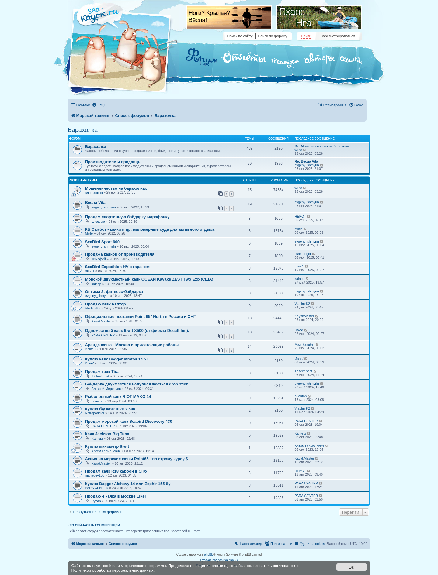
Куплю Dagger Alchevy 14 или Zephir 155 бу (128, 483)
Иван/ (89, 363)
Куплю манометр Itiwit (107, 446)
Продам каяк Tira (102, 371)
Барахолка (83, 129)
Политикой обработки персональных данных (112, 570)
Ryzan (96, 501)
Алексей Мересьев (106, 389)
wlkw (298, 150)
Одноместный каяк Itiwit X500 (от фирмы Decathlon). (137, 330)
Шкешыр (98, 221)
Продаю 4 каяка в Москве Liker (115, 496)
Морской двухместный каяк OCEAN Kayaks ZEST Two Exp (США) (149, 279)
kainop (96, 284)
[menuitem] (98, 105)
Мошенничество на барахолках (116, 188)
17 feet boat (100, 376)
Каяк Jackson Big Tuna (107, 434)
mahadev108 (95, 475)
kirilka (89, 349)
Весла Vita (95, 202)
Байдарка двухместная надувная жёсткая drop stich (137, 384)
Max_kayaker (305, 344)
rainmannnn (94, 192)
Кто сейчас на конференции (94, 525)
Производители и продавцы (113, 162)
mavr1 (90, 271)
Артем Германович (106, 451)
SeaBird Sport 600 (102, 241)
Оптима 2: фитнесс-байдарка (114, 291)
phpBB (208, 554)
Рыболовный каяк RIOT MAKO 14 (118, 396)
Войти (306, 36)
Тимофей (99, 259)
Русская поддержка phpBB (219, 560)
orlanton (98, 401)
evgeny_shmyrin (307, 165)
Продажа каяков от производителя (120, 254)
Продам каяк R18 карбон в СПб (116, 471)
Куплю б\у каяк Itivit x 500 (110, 409)
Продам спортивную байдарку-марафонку (127, 217)
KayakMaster (101, 321)
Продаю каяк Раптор (105, 304)
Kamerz (97, 438)
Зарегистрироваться (338, 36)
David (299, 330)
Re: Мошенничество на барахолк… (324, 146)
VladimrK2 (93, 308)
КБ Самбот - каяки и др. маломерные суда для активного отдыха (150, 229)
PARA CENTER (103, 335)
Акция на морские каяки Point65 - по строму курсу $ (136, 458)
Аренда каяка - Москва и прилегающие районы (132, 345)
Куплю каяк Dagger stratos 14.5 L (117, 359)
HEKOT (300, 216)
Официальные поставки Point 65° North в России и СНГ (140, 316)
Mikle (89, 233)
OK (351, 567)
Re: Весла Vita (306, 161)
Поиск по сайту (240, 36)
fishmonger (303, 254)
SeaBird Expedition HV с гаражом (117, 266)
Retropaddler (95, 413)
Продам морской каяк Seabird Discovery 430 (128, 421)
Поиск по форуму (272, 36)
